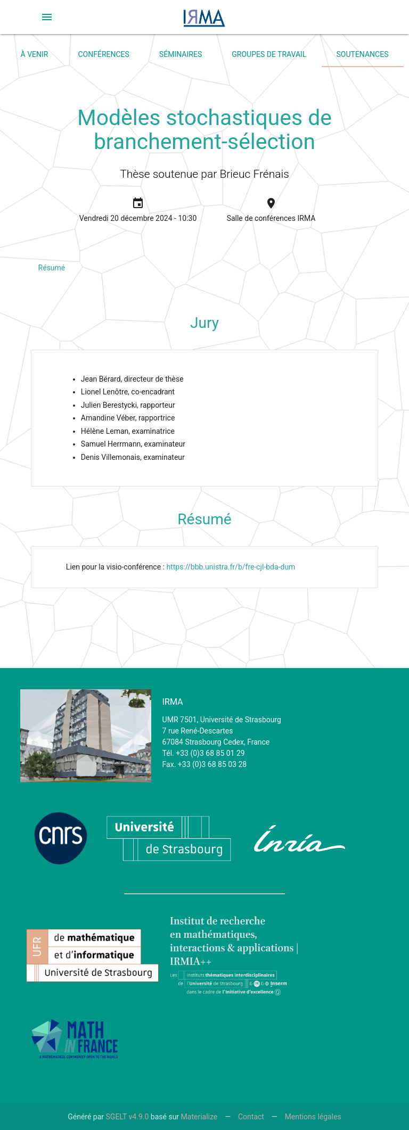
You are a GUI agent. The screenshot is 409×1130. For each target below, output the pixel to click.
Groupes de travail (269, 54)
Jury (204, 323)
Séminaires (180, 54)
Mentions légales (313, 1116)
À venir (34, 54)
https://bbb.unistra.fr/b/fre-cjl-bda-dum (230, 567)
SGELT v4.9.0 (127, 1116)
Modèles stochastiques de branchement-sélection (204, 129)
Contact (251, 1116)
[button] (46, 17)
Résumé (52, 267)
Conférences (103, 54)
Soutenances (363, 54)
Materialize (199, 1116)
